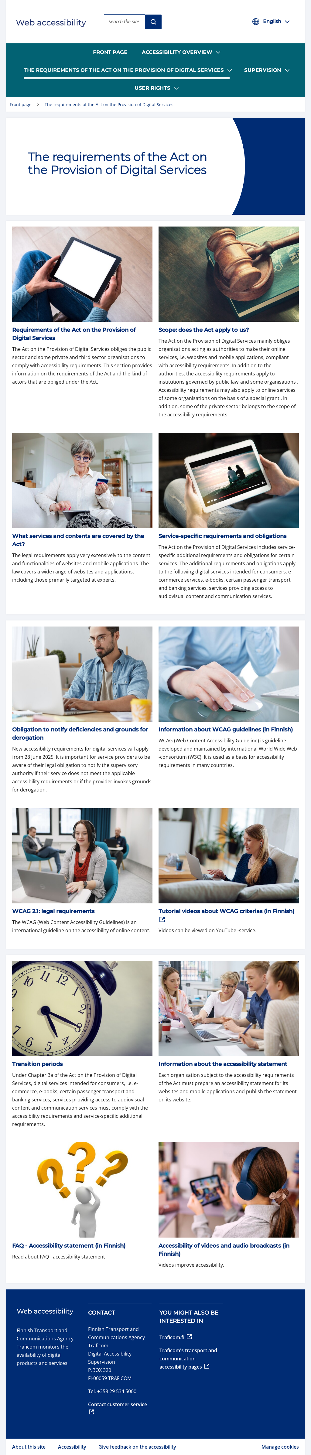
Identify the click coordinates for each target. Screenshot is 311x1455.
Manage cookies (280, 1446)
